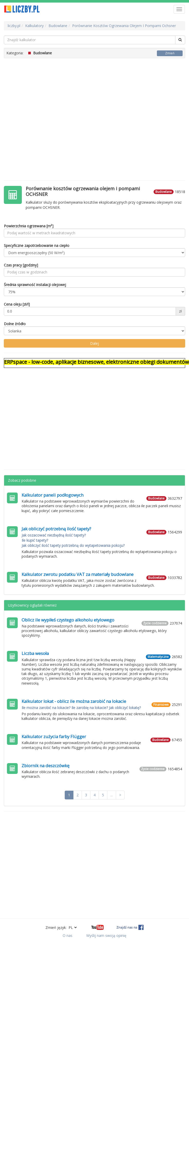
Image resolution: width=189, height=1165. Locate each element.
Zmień (169, 53)
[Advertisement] (48, 116)
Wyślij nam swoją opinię (106, 935)
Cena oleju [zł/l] (17, 304)
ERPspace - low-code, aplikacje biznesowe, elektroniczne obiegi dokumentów (96, 361)
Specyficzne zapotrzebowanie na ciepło (36, 245)
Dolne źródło (15, 323)
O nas (67, 935)
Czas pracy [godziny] (21, 265)
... (111, 794)
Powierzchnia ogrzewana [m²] (28, 225)
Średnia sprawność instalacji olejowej (35, 284)
